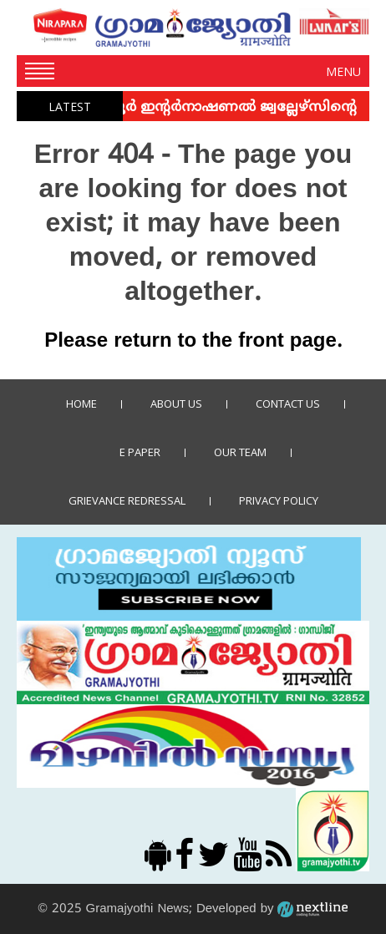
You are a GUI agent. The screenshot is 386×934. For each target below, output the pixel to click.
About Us (176, 403)
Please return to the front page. (193, 341)
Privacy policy (278, 500)
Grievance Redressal (127, 500)
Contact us (288, 403)
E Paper (139, 451)
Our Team (240, 451)
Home (81, 403)
